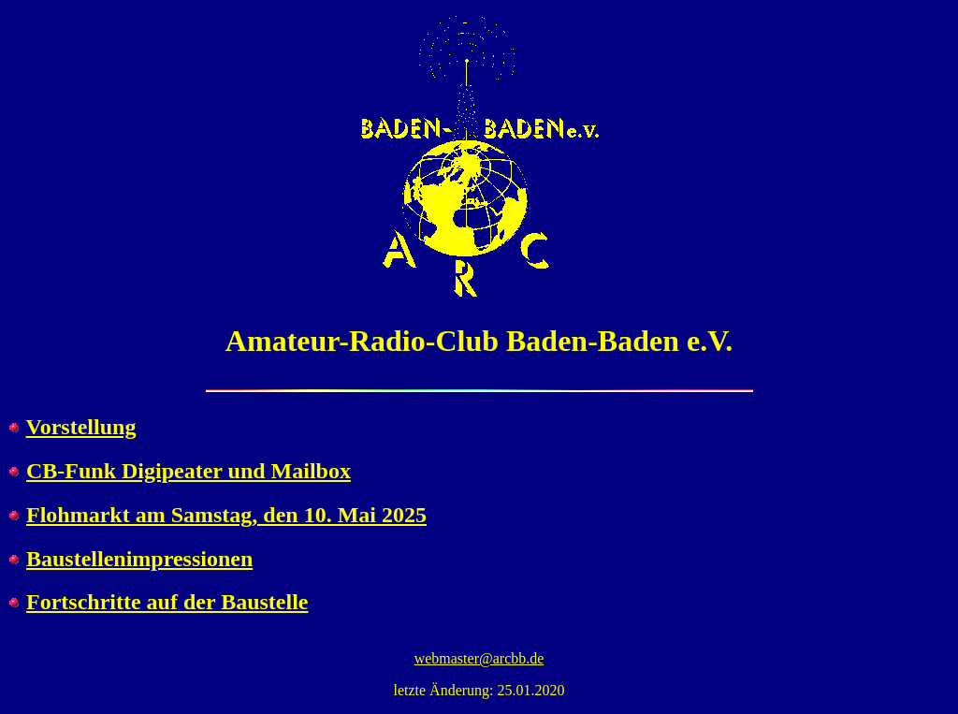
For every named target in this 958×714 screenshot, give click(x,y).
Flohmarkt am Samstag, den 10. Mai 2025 (226, 515)
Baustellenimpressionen (139, 558)
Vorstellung (81, 427)
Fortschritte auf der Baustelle (167, 602)
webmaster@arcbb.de (479, 658)
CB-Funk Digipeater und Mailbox (188, 471)
